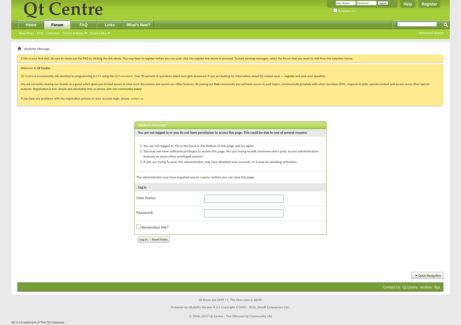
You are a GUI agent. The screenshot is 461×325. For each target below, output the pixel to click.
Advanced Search (431, 33)
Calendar (52, 33)
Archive (426, 287)
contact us (136, 98)
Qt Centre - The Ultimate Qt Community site (240, 316)
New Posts (26, 33)
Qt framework (124, 76)
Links (110, 25)
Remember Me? (345, 11)
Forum (57, 25)
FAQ (40, 33)
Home (31, 25)
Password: (144, 212)
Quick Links (98, 33)
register (290, 76)
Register (429, 4)
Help (408, 4)
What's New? (138, 25)
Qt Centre (27, 76)
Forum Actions (72, 33)
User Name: (146, 197)
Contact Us (391, 287)
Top (437, 287)
